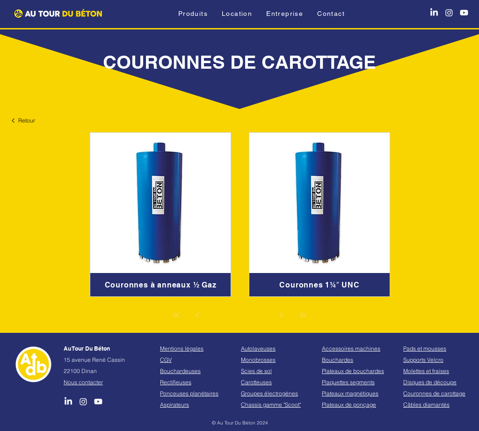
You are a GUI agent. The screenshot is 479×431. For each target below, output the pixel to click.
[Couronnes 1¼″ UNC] (319, 284)
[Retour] (24, 120)
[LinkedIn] (434, 12)
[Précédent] (198, 315)
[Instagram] (449, 12)
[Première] (176, 315)
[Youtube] (464, 12)
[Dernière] (303, 315)
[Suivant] (281, 315)
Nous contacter (83, 382)
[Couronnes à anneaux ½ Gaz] (160, 284)
